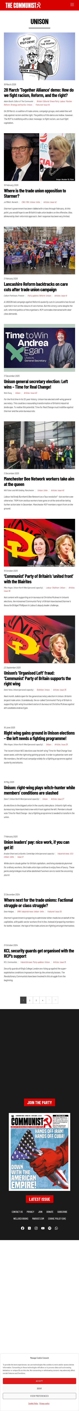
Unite (38, 202)
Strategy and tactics (18, 104)
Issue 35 (63, 690)
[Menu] (72, 4)
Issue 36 (7, 591)
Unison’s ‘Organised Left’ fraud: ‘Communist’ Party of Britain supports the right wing (37, 678)
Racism (69, 101)
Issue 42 (53, 202)
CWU (23, 202)
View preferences (39, 1396)
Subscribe (62, 1211)
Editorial (46, 101)
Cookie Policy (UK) (57, 1218)
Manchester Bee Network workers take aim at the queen (39, 481)
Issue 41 (64, 295)
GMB (19, 911)
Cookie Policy (33, 1403)
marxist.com (38, 1218)
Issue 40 (34, 393)
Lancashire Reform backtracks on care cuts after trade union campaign (36, 286)
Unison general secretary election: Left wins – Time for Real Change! (36, 384)
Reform (7, 104)
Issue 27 (61, 799)
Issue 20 (58, 911)
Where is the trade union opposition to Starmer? (35, 193)
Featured (39, 104)
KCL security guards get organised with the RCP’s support (39, 953)
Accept (39, 1381)
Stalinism (55, 587)
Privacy (30, 1211)
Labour (62, 101)
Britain (39, 101)
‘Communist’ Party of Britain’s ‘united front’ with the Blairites (38, 578)
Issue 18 (63, 962)
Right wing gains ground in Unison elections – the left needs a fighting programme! (39, 735)
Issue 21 (20, 857)
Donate (49, 1211)
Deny (39, 1388)
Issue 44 (46, 104)
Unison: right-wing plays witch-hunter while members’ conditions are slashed (39, 790)
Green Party (54, 101)
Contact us (17, 1211)
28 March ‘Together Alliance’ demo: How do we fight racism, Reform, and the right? (39, 92)
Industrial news (63, 853)
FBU (27, 202)
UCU (71, 853)
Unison (29, 104)
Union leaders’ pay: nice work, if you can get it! (36, 844)
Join (40, 1211)
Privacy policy (44, 1403)
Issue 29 (64, 744)
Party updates (33, 295)
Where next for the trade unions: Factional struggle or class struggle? (38, 902)
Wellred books (20, 1218)
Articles (46, 202)
